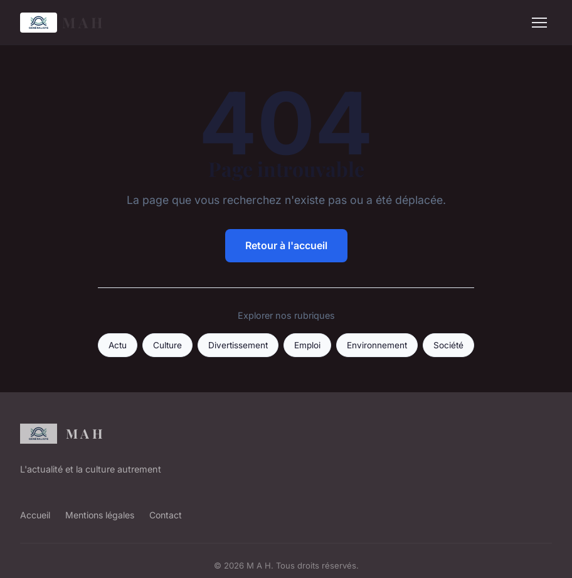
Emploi (307, 345)
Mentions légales (99, 515)
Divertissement (238, 345)
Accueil (35, 515)
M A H (61, 23)
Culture (167, 345)
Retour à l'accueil (286, 245)
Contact (165, 515)
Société (448, 345)
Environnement (377, 345)
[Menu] (539, 23)
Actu (118, 345)
